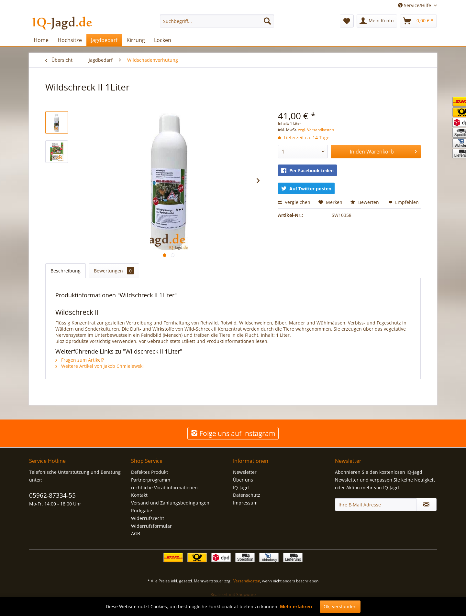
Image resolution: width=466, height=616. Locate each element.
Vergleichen (294, 202)
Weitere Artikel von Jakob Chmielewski (99, 366)
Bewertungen (114, 270)
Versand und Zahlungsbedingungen (170, 503)
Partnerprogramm (150, 480)
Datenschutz (246, 495)
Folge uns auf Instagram (233, 433)
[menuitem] (217, 21)
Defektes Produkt (149, 472)
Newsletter (245, 472)
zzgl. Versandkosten (316, 130)
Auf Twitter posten (306, 189)
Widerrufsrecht (147, 518)
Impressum (245, 503)
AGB (135, 533)
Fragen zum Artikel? (79, 360)
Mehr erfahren (296, 606)
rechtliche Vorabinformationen (164, 487)
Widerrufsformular (151, 526)
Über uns (243, 480)
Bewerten (365, 202)
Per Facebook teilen (307, 170)
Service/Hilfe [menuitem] (415, 5)
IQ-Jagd (241, 487)
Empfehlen (403, 202)
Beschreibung (65, 271)
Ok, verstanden (340, 606)
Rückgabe (141, 510)
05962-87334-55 (52, 495)
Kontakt (139, 495)
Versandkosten (246, 581)
